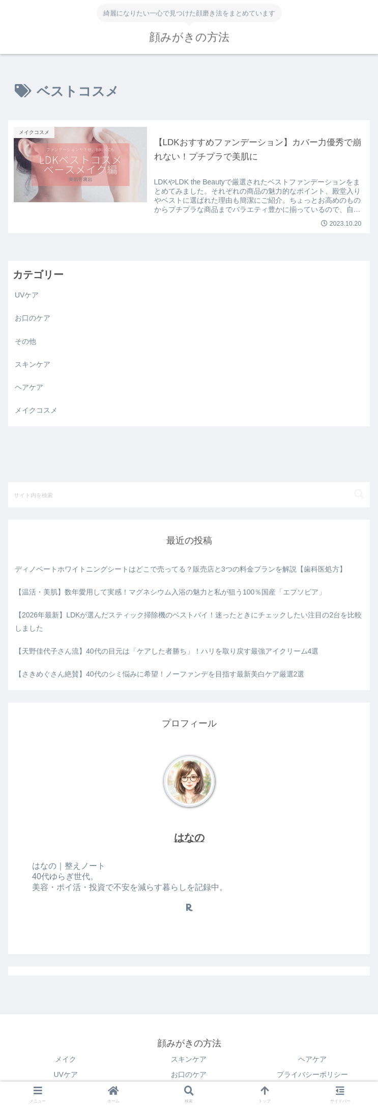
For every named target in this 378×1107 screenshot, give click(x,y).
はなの (189, 837)
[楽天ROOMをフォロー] (189, 907)
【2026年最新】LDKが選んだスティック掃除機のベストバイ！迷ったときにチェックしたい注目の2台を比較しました (188, 621)
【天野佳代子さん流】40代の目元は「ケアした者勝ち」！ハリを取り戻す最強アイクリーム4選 (166, 651)
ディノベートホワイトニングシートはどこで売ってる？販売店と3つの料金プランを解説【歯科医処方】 (180, 569)
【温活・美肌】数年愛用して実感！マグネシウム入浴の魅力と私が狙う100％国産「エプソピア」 (170, 592)
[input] (189, 494)
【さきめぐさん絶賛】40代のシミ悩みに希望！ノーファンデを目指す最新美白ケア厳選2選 (159, 674)
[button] (359, 494)
